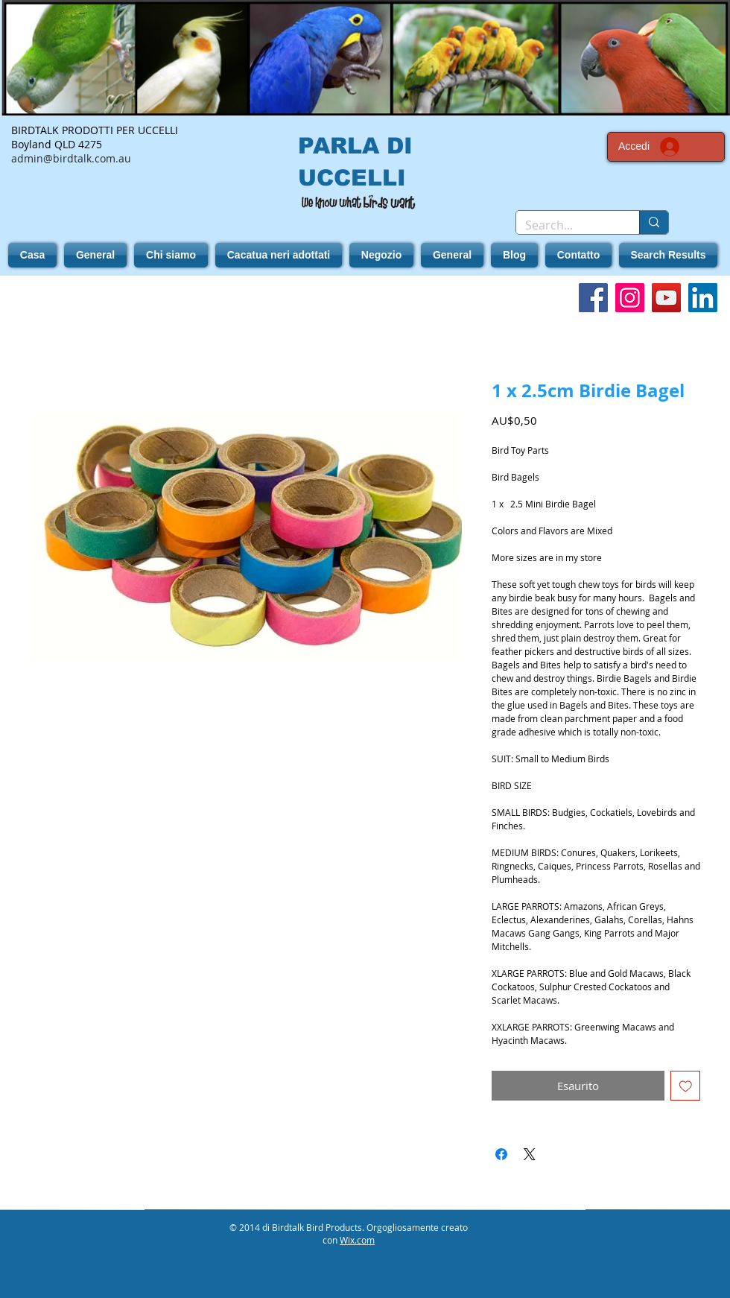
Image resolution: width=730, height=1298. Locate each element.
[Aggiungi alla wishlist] (685, 1086)
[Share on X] (530, 1154)
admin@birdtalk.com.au (71, 158)
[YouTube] (666, 297)
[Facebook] (593, 297)
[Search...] (566, 225)
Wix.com (357, 1240)
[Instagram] (629, 297)
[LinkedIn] (702, 297)
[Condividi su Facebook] (501, 1154)
